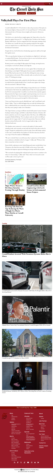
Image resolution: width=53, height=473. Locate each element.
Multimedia (27, 442)
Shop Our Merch (21, 13)
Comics (27, 444)
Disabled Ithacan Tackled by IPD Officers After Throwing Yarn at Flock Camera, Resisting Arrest (26, 391)
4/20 (27, 435)
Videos (27, 448)
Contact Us (42, 443)
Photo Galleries (29, 445)
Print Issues (43, 425)
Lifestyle (26, 416)
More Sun (42, 424)
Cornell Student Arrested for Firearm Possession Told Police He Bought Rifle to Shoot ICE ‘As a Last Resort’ (26, 291)
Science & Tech (28, 413)
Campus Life (28, 421)
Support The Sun (31, 13)
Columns (13, 427)
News (11, 413)
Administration (14, 416)
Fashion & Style (29, 426)
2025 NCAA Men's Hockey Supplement (30, 437)
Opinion (12, 422)
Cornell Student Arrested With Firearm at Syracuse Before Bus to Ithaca (26, 255)
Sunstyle (42, 428)
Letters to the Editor (15, 430)
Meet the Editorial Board (46, 437)
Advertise (42, 431)
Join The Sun (43, 421)
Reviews (13, 454)
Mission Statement (45, 436)
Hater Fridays (14, 458)
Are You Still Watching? (16, 457)
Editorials (13, 429)
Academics (28, 422)
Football (13, 438)
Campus (13, 418)
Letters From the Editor (16, 432)
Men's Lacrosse (14, 445)
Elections (13, 419)
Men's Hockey (14, 439)
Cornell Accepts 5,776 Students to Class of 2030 (15, 358)
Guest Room (14, 426)
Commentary (14, 460)
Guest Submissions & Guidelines (15, 424)
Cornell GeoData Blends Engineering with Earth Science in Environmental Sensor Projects (36, 189)
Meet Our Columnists (15, 433)
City (12, 415)
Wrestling (13, 448)
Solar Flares (13, 455)
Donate (42, 418)
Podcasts (28, 447)
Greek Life (28, 419)
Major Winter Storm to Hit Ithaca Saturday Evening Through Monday (15, 188)
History (42, 440)
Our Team (42, 434)
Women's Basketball (15, 443)
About (41, 413)
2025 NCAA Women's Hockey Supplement (30, 439)
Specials (26, 431)
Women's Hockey (15, 441)
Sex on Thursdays (30, 429)
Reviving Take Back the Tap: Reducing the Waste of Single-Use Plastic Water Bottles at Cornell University (14, 210)
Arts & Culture (14, 451)
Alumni (41, 416)
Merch (42, 427)
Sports (12, 436)
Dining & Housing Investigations (29, 424)
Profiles (13, 452)
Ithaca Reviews (29, 418)
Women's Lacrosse (15, 446)
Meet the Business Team (46, 438)
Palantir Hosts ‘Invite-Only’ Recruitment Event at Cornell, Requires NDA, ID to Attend (26, 325)
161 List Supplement (30, 433)
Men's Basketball (15, 442)
